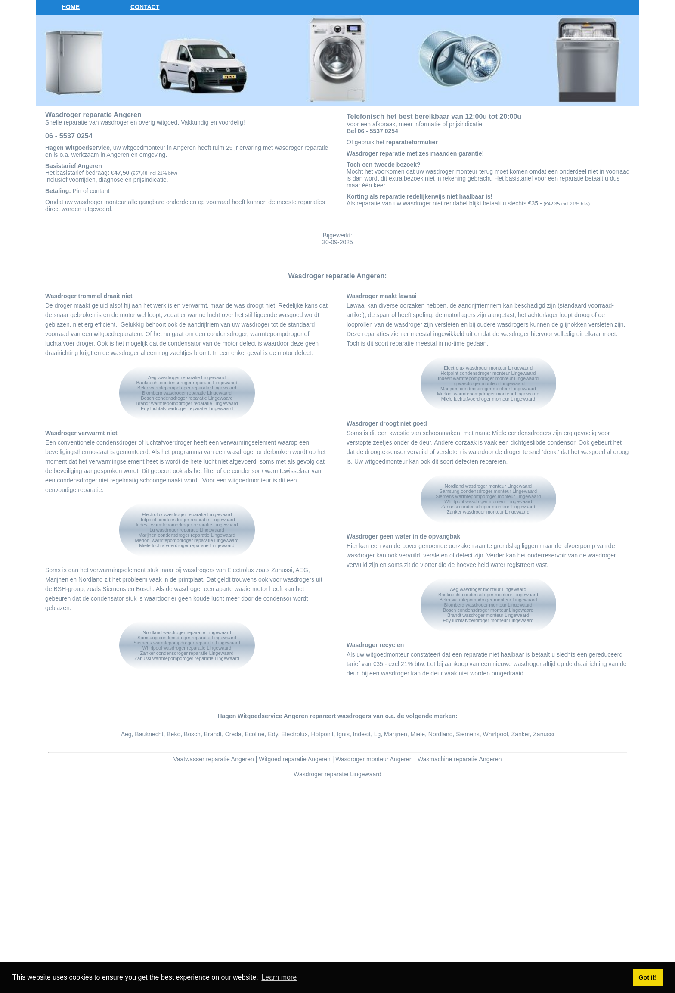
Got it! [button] (647, 977)
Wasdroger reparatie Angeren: (337, 276)
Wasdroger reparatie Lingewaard (337, 774)
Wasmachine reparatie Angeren (460, 759)
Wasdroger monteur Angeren (373, 759)
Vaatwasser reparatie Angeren (213, 759)
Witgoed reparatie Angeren (295, 759)
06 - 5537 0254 (69, 136)
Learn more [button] (279, 977)
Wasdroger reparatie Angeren (93, 114)
